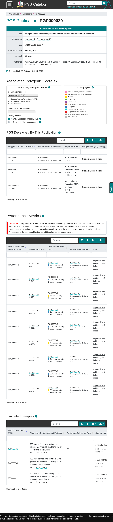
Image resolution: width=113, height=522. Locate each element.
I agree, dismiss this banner (101, 516)
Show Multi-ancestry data (25, 122)
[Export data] (102, 140)
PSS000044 (53, 262)
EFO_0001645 (90, 6)
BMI (84, 6)
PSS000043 (53, 277)
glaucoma (79, 6)
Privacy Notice (56, 519)
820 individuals (101, 445)
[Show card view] (82, 240)
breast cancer (71, 6)
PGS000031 (13, 158)
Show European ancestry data (25, 119)
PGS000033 (13, 186)
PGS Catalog (13, 14)
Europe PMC (43, 39)
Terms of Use (72, 519)
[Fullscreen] (87, 140)
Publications (27, 14)
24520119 (29, 39)
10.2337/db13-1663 (33, 45)
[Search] (70, 140)
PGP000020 (42, 158)
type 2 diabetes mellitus (92, 159)
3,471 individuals (102, 474)
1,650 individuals (102, 460)
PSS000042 (53, 293)
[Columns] (94, 140)
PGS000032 (13, 169)
